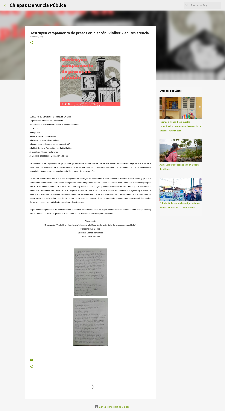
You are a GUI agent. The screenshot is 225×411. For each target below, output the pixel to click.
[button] (31, 43)
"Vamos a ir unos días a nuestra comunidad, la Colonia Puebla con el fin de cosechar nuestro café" (180, 126)
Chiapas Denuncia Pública (38, 5)
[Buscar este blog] (205, 5)
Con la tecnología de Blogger (112, 406)
